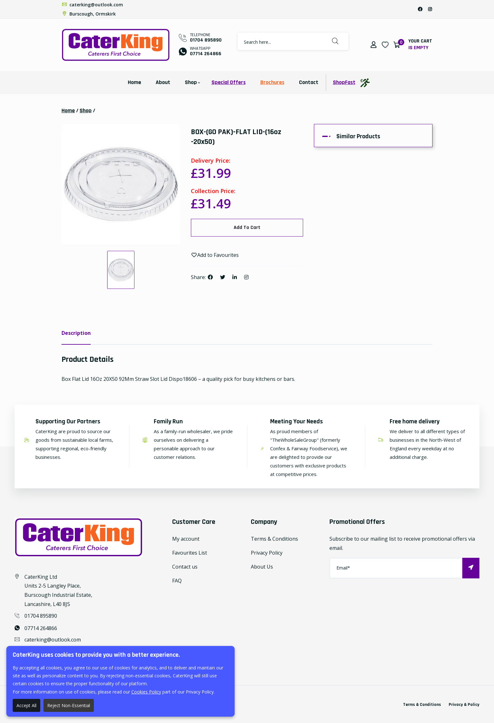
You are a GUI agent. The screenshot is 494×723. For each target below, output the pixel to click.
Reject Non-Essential (68, 705)
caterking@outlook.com (92, 5)
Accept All (26, 705)
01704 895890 (206, 40)
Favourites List (189, 552)
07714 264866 (205, 53)
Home (134, 82)
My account (185, 538)
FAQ (177, 580)
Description (76, 332)
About (163, 82)
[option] (121, 184)
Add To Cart (247, 227)
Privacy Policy (267, 552)
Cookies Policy (146, 692)
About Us (262, 566)
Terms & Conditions (274, 538)
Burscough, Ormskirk (89, 14)
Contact (308, 82)
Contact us (185, 566)
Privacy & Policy (464, 704)
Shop (191, 82)
